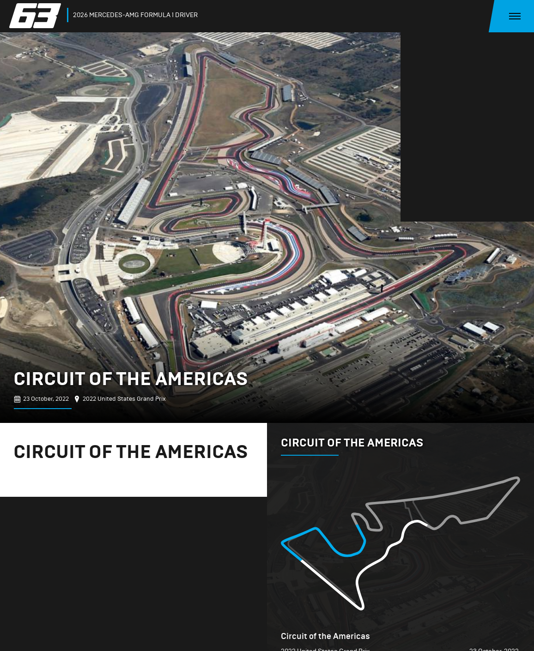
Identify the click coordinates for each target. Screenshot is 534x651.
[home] (37, 16)
